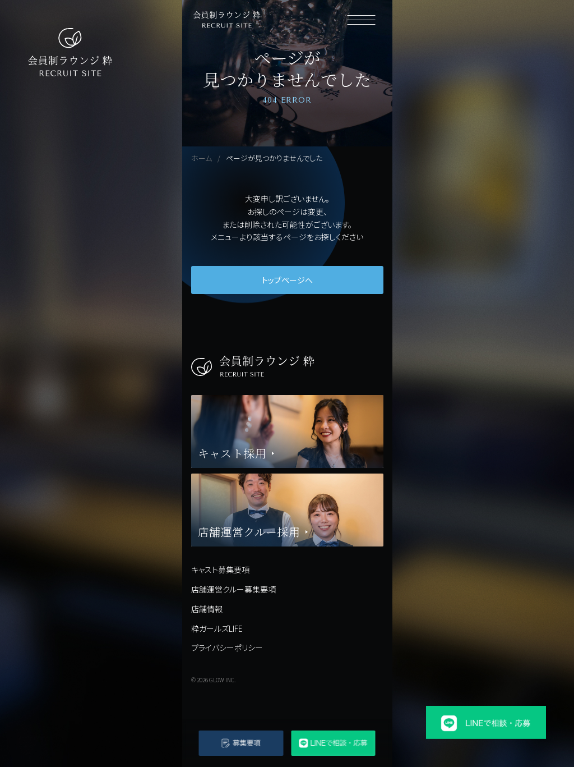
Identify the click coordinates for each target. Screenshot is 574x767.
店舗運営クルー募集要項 (233, 589)
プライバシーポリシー (227, 647)
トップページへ (287, 280)
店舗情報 (207, 608)
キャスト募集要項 (220, 569)
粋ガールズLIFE (217, 628)
